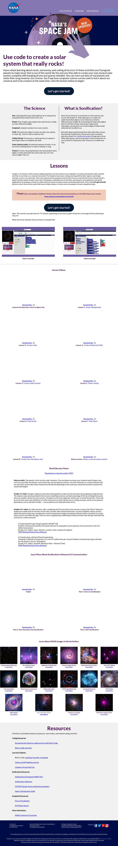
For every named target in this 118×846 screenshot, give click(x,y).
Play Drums (32, 421)
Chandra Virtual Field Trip (24, 767)
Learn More (8, 667)
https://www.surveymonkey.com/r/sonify (59, 196)
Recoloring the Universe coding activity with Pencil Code (36, 743)
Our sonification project (82, 136)
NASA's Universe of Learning (26, 815)
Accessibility (107, 838)
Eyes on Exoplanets (22, 801)
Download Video (28, 305)
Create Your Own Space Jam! (32, 459)
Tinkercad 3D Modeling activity (27, 762)
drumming (44, 758)
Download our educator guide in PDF (59, 473)
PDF (20, 532)
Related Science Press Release (34, 532)
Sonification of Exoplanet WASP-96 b (29, 777)
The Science (65, 11)
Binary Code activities (23, 748)
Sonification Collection (23, 782)
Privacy (101, 838)
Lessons (79, 11)
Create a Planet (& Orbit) (93, 345)
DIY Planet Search (22, 806)
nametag (28, 758)
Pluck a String (93, 383)
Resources (93, 11)
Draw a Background (93, 307)
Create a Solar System (32, 383)
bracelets (36, 758)
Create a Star (32, 345)
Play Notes (93, 421)
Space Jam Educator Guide (25, 791)
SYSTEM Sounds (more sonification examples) (32, 786)
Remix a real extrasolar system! (95, 459)
